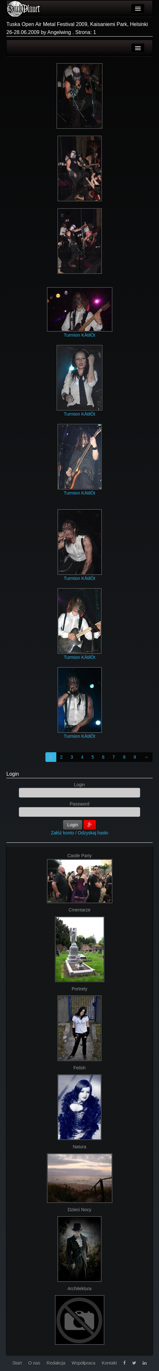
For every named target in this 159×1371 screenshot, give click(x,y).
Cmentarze (79, 909)
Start (17, 1363)
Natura (79, 1146)
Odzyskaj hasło (93, 832)
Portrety (79, 988)
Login (12, 774)
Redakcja (56, 1363)
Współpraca (83, 1363)
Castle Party (79, 855)
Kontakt (109, 1363)
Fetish (79, 1067)
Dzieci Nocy (79, 1209)
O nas (34, 1363)
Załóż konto (62, 832)
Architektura (79, 1288)
